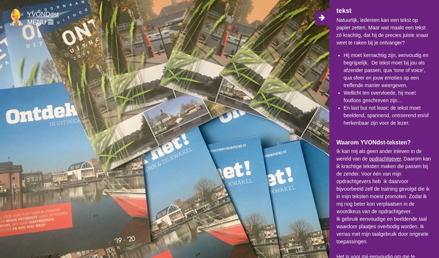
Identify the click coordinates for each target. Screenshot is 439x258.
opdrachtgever (385, 159)
